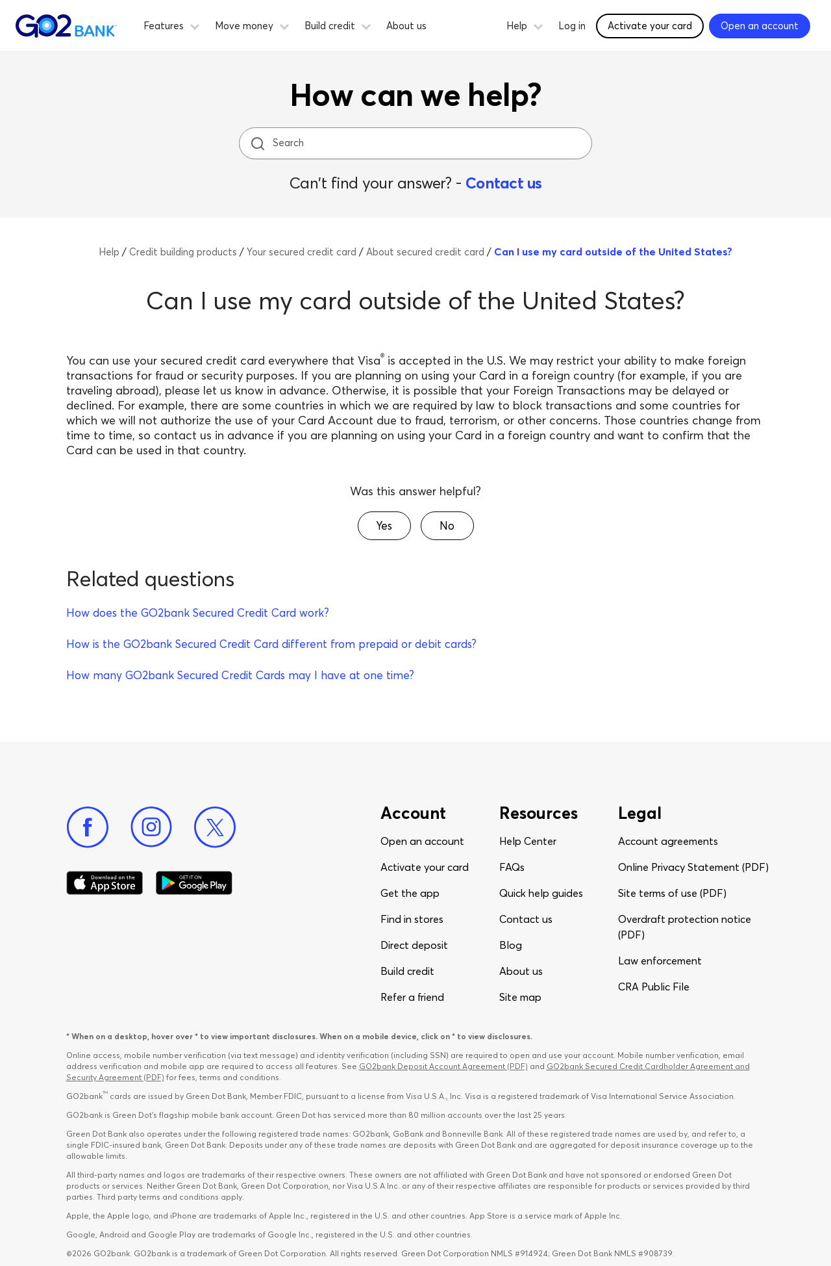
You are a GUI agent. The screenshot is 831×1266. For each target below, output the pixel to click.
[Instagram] (151, 827)
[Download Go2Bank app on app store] (104, 883)
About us (406, 25)
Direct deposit (414, 944)
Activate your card (424, 866)
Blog (510, 944)
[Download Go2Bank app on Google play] (194, 883)
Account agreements (668, 840)
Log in (572, 25)
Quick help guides (541, 892)
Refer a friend (412, 996)
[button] (194, 24)
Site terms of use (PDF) (672, 892)
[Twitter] (215, 827)
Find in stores (411, 918)
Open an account (422, 840)
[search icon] (257, 143)
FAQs (512, 866)
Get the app (410, 892)
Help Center (527, 840)
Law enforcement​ (660, 960)
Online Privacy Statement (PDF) (693, 866)
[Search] (416, 143)
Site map (520, 996)
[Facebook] (87, 827)
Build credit (407, 970)
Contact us (503, 183)
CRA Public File (653, 986)
